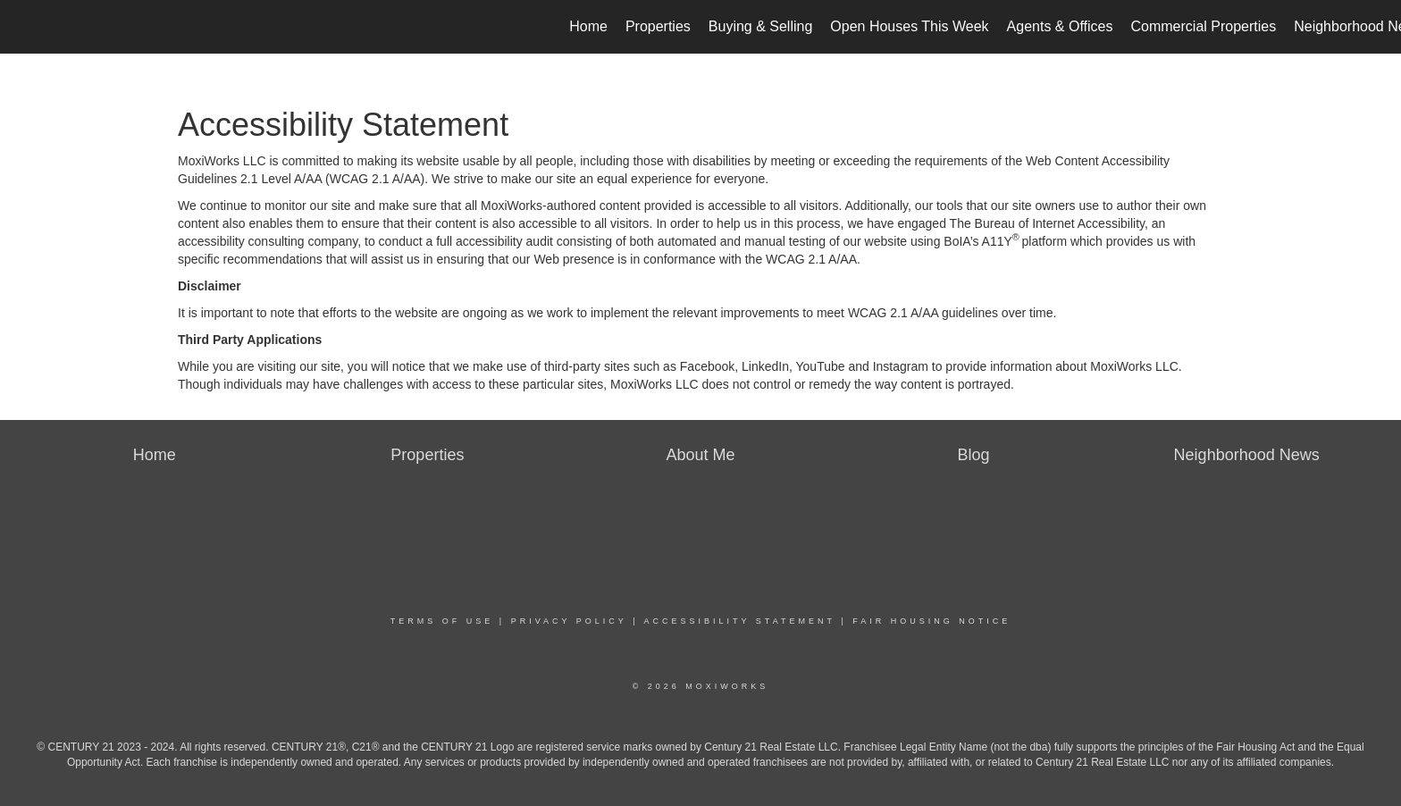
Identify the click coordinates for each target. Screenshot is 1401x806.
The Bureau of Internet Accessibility (1047, 223)
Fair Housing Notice (931, 621)
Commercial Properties (1203, 26)
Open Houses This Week (909, 26)
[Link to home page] (22, 27)
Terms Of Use (442, 621)
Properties (658, 26)
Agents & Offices (1060, 26)
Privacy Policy (569, 621)
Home (588, 26)
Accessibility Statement (739, 621)
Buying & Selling (761, 26)
